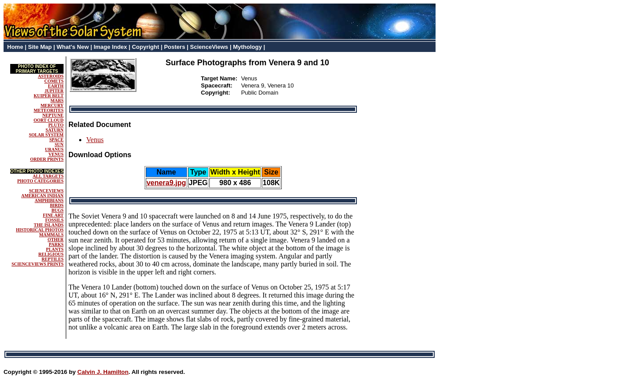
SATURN (55, 129)
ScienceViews (209, 47)
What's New (72, 47)
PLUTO (56, 125)
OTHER (56, 239)
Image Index (110, 47)
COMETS (54, 81)
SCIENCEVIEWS (46, 190)
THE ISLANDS (49, 224)
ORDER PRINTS (47, 159)
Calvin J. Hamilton (102, 372)
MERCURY (52, 105)
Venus (95, 139)
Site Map (40, 47)
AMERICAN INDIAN (42, 195)
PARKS (56, 244)
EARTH (56, 85)
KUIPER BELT (49, 95)
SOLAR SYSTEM (46, 134)
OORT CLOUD (48, 120)
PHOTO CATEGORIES (40, 181)
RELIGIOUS (51, 254)
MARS (57, 100)
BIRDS (57, 205)
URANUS (54, 149)
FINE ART (53, 215)
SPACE (56, 139)
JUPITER (54, 90)
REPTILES (53, 259)
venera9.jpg (166, 183)
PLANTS (55, 249)
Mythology (247, 47)
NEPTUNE (53, 115)
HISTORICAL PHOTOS (40, 229)
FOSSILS (54, 220)
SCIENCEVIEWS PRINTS (38, 264)
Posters (174, 47)
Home (15, 47)
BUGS (58, 210)
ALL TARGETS (48, 176)
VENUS (56, 154)
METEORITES (49, 110)
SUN (59, 144)
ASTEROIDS (51, 76)
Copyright (145, 47)
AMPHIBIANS (49, 200)
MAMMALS (51, 234)
